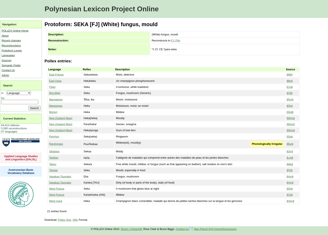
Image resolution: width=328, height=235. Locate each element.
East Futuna (56, 74)
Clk (289, 93)
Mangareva (56, 99)
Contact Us (8, 70)
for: (3, 98)
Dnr (290, 151)
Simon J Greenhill (131, 229)
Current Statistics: (14, 118)
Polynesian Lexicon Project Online (102, 9)
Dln (290, 105)
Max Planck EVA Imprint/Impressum (215, 229)
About (4, 35)
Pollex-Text (64, 219)
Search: (8, 85)
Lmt (290, 157)
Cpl (290, 87)
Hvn (290, 176)
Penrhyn (54, 136)
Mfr (289, 74)
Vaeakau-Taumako (60, 176)
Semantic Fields (10, 65)
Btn (290, 80)
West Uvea (55, 201)
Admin (5, 75)
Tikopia (53, 170)
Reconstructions (11, 45)
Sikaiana (54, 151)
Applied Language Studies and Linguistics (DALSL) (21, 158)
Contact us (184, 229)
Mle (290, 164)
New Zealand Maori (60, 118)
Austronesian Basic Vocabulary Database (21, 171)
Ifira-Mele (54, 93)
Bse (290, 143)
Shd (290, 112)
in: (3, 93)
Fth (290, 170)
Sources (6, 60)
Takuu (52, 164)
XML (75, 219)
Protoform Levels (11, 50)
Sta (290, 136)
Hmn (290, 201)
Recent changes (11, 40)
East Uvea (55, 80)
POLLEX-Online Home (14, 30)
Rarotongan (56, 143)
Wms (291, 118)
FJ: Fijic (175, 40)
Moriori (53, 112)
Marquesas (55, 105)
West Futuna (56, 188)
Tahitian (53, 157)
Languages (8, 55)
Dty (290, 188)
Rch (290, 99)
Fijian (52, 87)
